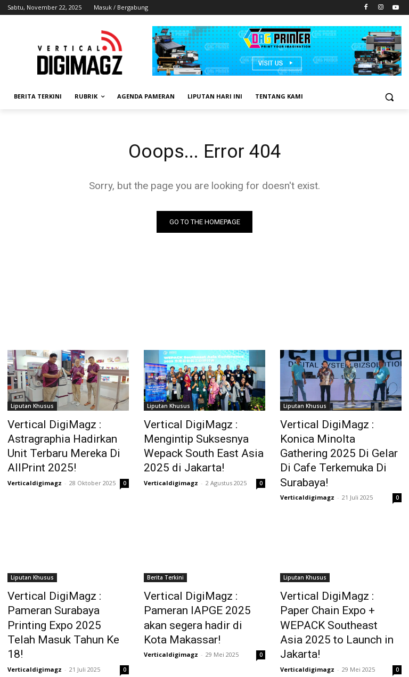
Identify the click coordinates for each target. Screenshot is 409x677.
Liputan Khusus (32, 408)
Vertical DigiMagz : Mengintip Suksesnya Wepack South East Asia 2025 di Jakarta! (204, 437)
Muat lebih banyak (205, 643)
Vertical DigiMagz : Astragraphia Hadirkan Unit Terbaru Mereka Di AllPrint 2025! (60, 443)
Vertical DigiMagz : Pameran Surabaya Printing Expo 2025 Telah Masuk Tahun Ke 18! (64, 583)
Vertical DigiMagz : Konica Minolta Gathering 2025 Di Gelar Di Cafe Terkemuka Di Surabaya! (334, 443)
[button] (389, 96)
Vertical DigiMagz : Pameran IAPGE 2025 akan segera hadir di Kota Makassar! (204, 583)
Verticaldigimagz (34, 474)
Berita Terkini (165, 554)
